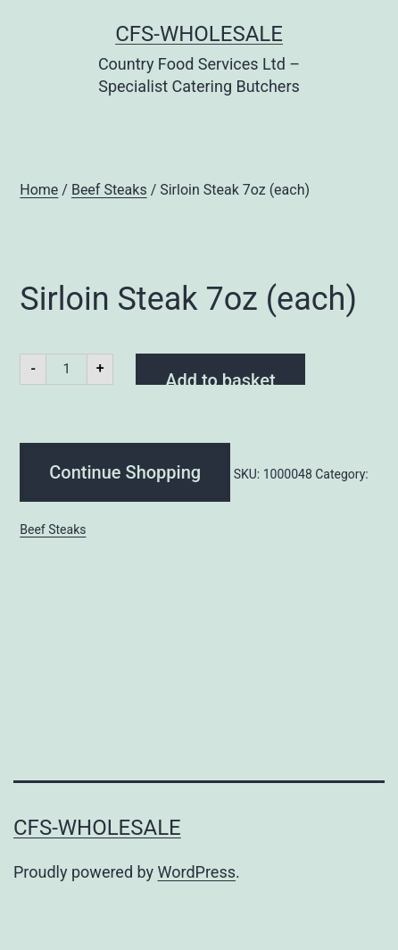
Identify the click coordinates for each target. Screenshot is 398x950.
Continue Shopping (125, 472)
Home (39, 189)
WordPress (197, 871)
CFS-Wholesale (199, 33)
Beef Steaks (109, 189)
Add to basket (220, 377)
